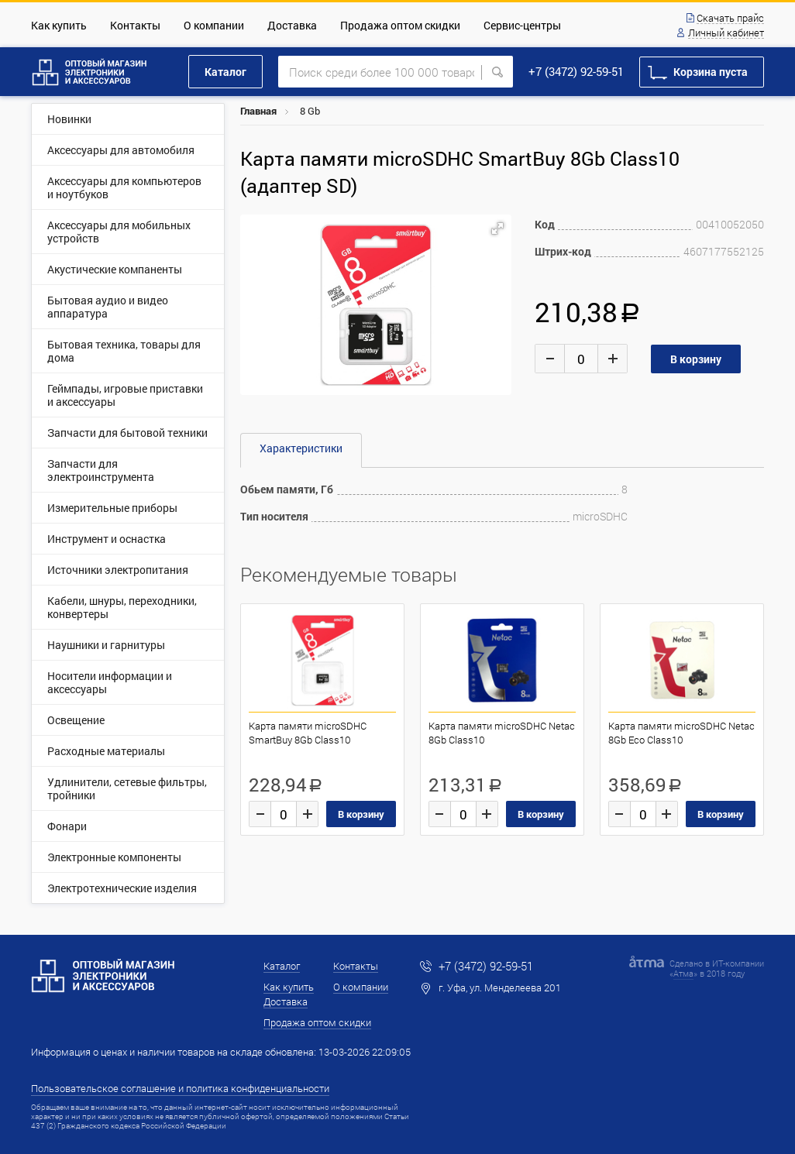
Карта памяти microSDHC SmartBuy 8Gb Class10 (308, 733)
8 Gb (310, 111)
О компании (214, 25)
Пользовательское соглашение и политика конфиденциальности (180, 1088)
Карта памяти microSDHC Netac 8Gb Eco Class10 (681, 733)
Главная (258, 111)
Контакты (135, 25)
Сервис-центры (522, 25)
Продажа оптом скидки (400, 25)
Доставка (292, 25)
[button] (497, 228)
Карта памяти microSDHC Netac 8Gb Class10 (501, 733)
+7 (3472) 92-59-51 (576, 71)
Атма (683, 973)
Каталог (225, 71)
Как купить (59, 25)
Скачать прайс (730, 18)
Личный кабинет (726, 33)
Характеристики (301, 448)
